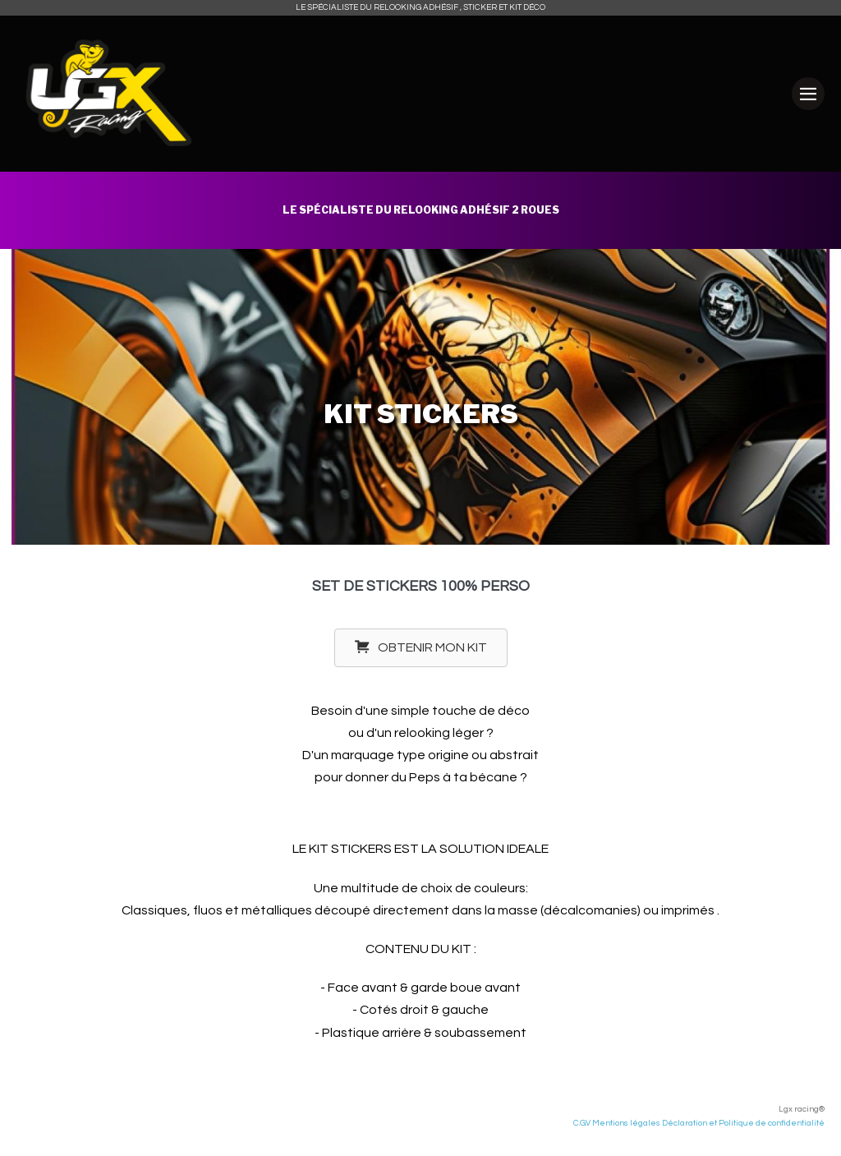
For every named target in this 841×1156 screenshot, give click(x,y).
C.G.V (582, 1123)
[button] (421, 648)
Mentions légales (625, 1123)
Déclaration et (690, 1123)
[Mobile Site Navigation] (808, 93)
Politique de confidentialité (772, 1123)
